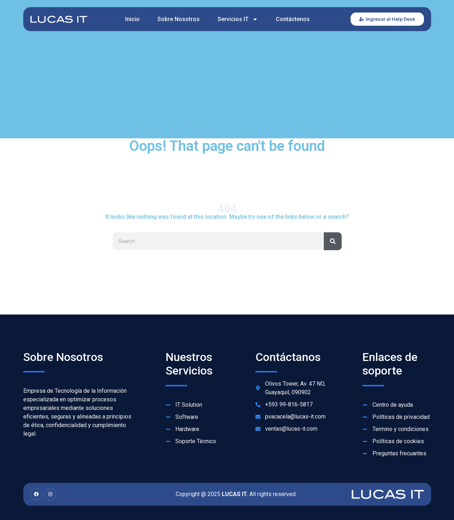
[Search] (333, 241)
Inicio (132, 19)
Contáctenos (293, 19)
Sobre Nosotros (178, 19)
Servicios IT (238, 19)
